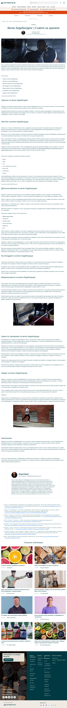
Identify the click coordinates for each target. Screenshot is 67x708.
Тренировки (39, 15)
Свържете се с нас (33, 665)
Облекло (29, 6)
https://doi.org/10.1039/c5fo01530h (50, 536)
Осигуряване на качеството (47, 664)
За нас (45, 661)
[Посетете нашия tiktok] (9, 697)
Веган (48, 6)
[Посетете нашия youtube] (12, 697)
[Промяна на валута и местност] (13, 692)
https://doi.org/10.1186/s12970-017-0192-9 (14, 525)
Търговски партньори (46, 685)
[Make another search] (33, 19)
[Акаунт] (60, 3)
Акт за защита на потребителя (47, 670)
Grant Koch (24, 474)
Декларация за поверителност (47, 676)
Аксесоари (53, 6)
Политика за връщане (32, 674)
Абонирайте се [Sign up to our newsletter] (8, 659)
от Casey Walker (44, 567)
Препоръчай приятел (59, 659)
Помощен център (32, 669)
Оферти (54, 662)
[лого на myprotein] (8, 3)
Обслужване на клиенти (32, 660)
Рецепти (16, 15)
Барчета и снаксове (42, 6)
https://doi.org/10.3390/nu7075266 (12, 534)
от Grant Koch (36, 32)
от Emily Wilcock (11, 617)
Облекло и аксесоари (40, 663)
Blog (7, 21)
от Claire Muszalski (45, 644)
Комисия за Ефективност (47, 690)
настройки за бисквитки (8, 689)
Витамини (34, 6)
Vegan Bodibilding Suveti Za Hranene (20, 21)
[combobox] (44, 2)
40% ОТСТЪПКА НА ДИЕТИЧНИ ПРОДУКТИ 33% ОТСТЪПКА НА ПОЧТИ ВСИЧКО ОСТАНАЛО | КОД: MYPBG (33, 12)
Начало (3, 21)
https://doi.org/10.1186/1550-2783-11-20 (52, 516)
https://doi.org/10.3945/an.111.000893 (24, 529)
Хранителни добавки (21, 6)
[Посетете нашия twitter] (15, 697)
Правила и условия (46, 680)
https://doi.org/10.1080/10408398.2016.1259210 (15, 512)
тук (23, 493)
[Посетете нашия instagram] (3, 697)
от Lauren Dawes (11, 644)
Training (10, 21)
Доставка (32, 682)
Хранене (51, 15)
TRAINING (33, 24)
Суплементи (27, 15)
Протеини (14, 6)
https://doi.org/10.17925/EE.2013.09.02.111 (14, 521)
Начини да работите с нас (47, 694)
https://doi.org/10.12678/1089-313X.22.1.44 (51, 506)
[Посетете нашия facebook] (6, 697)
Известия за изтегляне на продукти (32, 687)
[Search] (31, 2)
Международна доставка (33, 679)
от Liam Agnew (44, 593)
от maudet (9, 567)
